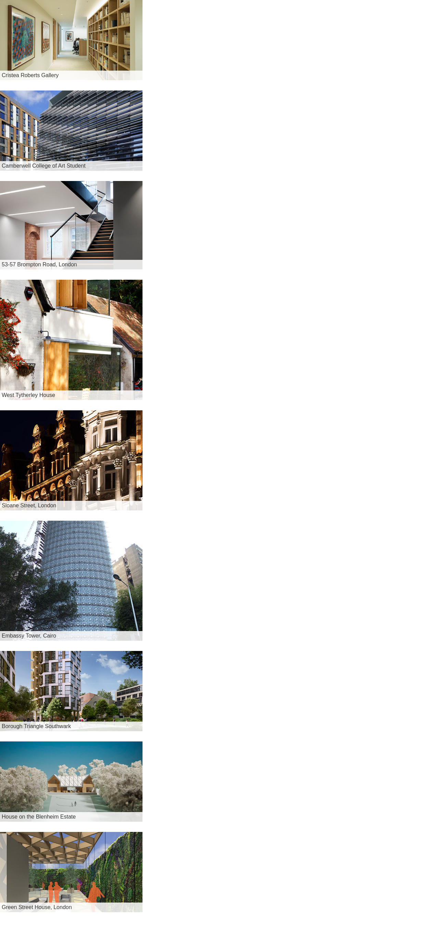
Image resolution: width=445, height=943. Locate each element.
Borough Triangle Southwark (36, 726)
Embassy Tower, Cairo (29, 636)
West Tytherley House (28, 395)
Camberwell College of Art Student (44, 166)
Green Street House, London (37, 907)
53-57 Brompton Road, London (39, 264)
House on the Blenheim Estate (39, 817)
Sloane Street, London (29, 505)
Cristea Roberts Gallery (30, 75)
